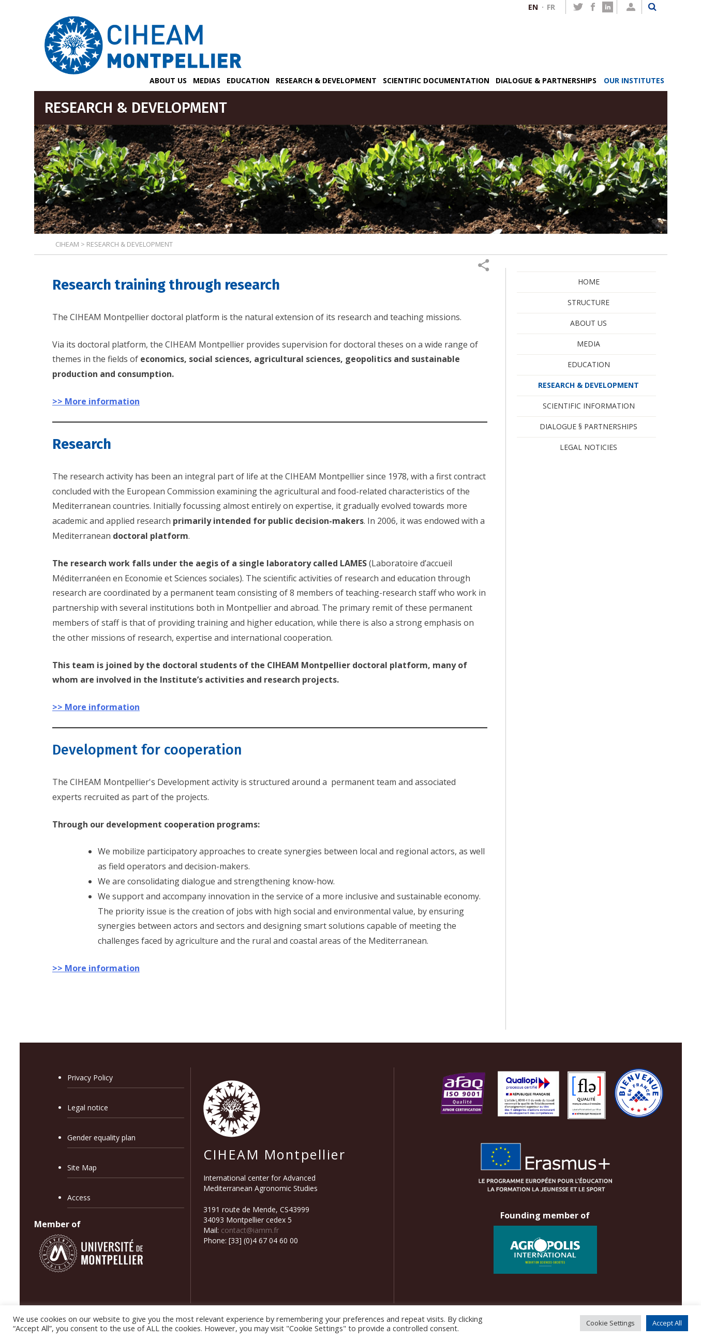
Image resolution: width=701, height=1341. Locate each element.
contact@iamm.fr (250, 1230)
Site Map (82, 1167)
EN (533, 7)
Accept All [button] (667, 1323)
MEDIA (588, 344)
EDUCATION (248, 80)
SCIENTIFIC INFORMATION (589, 406)
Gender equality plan (101, 1137)
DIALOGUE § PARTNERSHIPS (588, 426)
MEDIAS (206, 80)
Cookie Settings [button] (610, 1323)
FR (551, 7)
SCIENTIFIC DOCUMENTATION (436, 80)
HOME (589, 282)
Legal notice (87, 1107)
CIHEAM (67, 244)
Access (79, 1197)
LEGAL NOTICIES (588, 447)
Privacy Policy (90, 1077)
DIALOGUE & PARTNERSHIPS (546, 80)
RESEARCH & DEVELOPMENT (326, 80)
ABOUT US (168, 80)
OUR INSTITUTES (634, 80)
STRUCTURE (588, 302)
